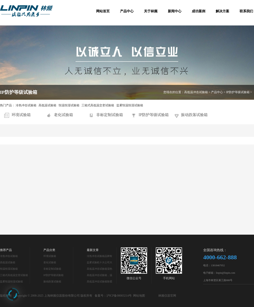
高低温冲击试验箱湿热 (99, 268)
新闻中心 (174, 11)
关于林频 (150, 11)
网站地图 (139, 295)
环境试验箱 (21, 115)
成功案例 (198, 11)
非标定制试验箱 (109, 115)
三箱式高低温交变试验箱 (97, 105)
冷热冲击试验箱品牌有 (99, 256)
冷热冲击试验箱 (26, 105)
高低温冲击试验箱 (196, 92)
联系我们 (246, 11)
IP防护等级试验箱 (237, 92)
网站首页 (103, 11)
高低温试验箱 (47, 105)
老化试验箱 (63, 115)
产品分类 (49, 250)
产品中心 (127, 11)
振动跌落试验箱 (194, 115)
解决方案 (222, 11)
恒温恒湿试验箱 (69, 105)
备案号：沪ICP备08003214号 (113, 295)
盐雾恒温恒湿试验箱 (129, 105)
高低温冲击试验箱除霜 (99, 281)
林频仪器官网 (167, 295)
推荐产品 (6, 250)
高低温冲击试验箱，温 (99, 275)
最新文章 (93, 250)
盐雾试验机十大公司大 (99, 262)
